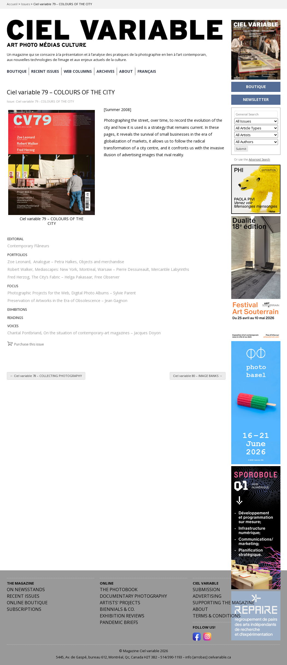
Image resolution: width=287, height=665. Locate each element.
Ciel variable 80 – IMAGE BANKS (197, 376)
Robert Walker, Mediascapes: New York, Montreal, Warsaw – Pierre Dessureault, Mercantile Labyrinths (98, 269)
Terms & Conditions (217, 616)
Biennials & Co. (117, 609)
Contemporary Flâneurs (28, 245)
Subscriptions (24, 609)
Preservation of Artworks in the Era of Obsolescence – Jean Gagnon (67, 300)
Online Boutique (27, 603)
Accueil (12, 4)
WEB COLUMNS (79, 71)
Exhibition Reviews (122, 616)
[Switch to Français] (148, 71)
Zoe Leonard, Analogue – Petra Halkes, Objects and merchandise (65, 261)
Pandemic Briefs (119, 622)
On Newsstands (26, 589)
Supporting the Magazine (223, 603)
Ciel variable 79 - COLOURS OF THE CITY (45, 101)
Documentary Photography (133, 596)
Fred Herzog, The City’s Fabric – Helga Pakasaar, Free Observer (63, 276)
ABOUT (128, 71)
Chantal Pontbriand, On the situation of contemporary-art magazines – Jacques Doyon (84, 332)
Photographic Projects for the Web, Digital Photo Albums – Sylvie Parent (71, 292)
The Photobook (118, 589)
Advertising (207, 596)
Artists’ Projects (120, 603)
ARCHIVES (107, 71)
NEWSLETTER (256, 99)
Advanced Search (259, 159)
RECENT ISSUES (45, 71)
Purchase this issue (29, 344)
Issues (25, 4)
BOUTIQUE (17, 71)
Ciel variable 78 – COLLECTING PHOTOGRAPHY (46, 376)
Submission (206, 589)
